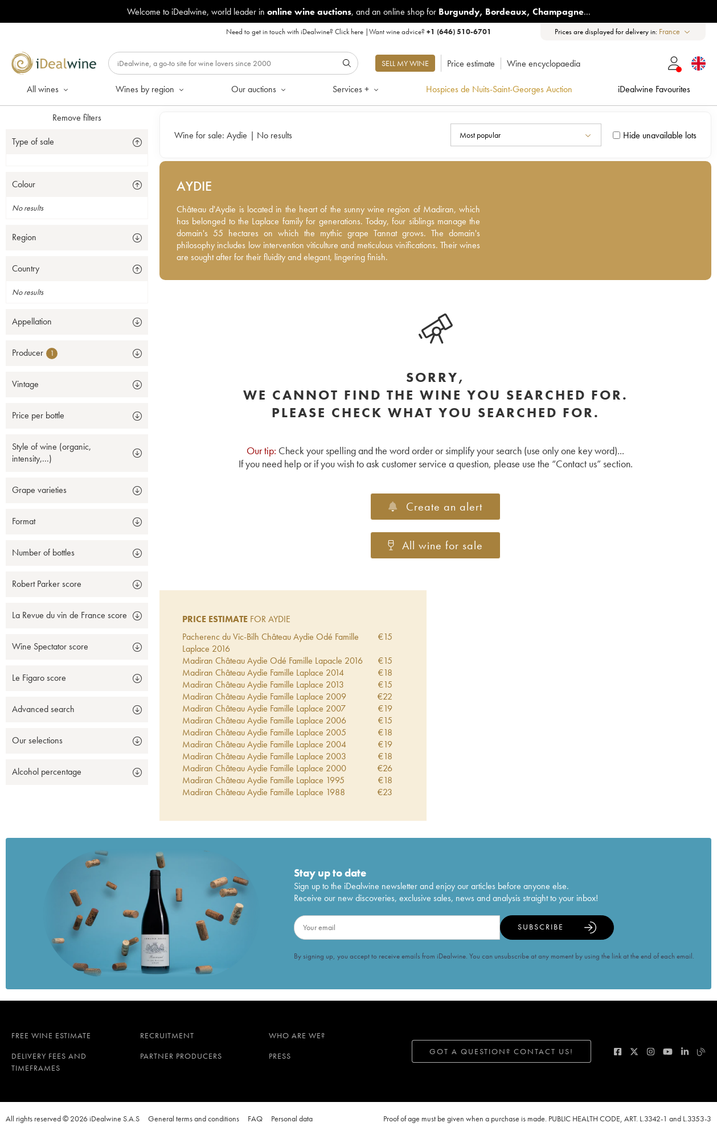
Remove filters (76, 118)
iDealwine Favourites (654, 89)
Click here (349, 31)
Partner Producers (181, 1056)
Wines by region (151, 89)
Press (280, 1056)
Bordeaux (506, 12)
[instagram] (650, 1052)
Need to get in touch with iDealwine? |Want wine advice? (358, 31)
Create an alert (435, 506)
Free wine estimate (51, 1035)
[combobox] (675, 32)
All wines (48, 89)
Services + (356, 89)
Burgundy (459, 12)
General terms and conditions (193, 1118)
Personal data (292, 1118)
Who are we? (297, 1035)
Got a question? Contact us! (501, 1051)
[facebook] (617, 1052)
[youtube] (668, 1052)
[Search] (233, 63)
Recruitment (167, 1035)
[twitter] (634, 1052)
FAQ (255, 1118)
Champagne (558, 12)
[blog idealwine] (701, 1052)
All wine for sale (436, 545)
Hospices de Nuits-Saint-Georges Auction (499, 89)
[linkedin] (685, 1052)
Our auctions (259, 89)
